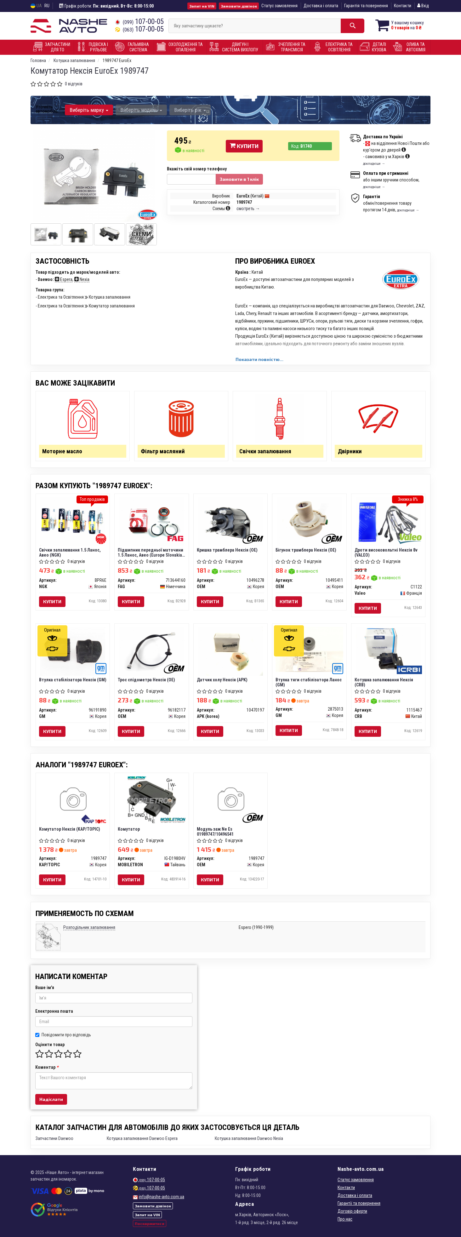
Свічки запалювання (265, 451)
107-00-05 (139, 21)
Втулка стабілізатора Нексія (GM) (72, 679)
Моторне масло (62, 451)
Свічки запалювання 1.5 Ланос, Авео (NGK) (70, 552)
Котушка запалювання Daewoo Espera (142, 1138)
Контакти (402, 5)
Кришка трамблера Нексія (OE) (227, 550)
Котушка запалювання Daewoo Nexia (249, 1138)
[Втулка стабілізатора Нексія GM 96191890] (72, 650)
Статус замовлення (279, 5)
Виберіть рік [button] (190, 110)
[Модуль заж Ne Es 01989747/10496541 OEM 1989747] (231, 799)
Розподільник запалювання (89, 927)
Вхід (423, 5)
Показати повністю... (259, 359)
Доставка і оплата (321, 5)
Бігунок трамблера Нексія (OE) (306, 550)
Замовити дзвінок (239, 6)
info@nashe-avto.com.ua (161, 1196)
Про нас (345, 1219)
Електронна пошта (54, 1011)
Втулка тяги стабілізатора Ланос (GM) (309, 682)
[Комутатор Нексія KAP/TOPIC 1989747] (73, 799)
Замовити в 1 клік (239, 179)
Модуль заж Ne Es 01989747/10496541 (215, 831)
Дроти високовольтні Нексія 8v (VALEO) (386, 552)
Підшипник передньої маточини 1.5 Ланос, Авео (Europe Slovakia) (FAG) (151, 552)
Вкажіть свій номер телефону (197, 168)
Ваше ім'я (44, 987)
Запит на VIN (201, 6)
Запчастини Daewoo (54, 1138)
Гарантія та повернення (366, 5)
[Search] (352, 26)
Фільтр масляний (163, 451)
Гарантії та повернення (359, 1203)
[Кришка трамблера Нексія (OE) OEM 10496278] (230, 521)
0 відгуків (74, 83)
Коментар (46, 1067)
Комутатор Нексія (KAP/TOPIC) (69, 829)
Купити (244, 145)
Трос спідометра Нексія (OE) (146, 679)
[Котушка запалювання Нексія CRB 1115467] (388, 650)
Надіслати (51, 1099)
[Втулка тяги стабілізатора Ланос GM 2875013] (309, 648)
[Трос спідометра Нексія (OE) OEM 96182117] (151, 650)
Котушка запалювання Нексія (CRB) (384, 682)
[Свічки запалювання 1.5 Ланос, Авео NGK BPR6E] (72, 521)
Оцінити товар (50, 1044)
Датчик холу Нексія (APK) (222, 679)
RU (46, 5)
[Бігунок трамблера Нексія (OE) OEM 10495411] (309, 521)
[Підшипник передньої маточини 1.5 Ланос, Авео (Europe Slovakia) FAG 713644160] (151, 521)
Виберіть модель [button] (141, 110)
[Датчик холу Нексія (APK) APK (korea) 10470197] (230, 650)
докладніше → (374, 164)
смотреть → (248, 208)
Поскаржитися (149, 1223)
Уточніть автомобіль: (47, 109)
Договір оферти (352, 1211)
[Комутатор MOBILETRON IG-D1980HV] (151, 800)
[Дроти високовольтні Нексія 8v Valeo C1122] (388, 521)
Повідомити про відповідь (63, 1034)
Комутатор (129, 829)
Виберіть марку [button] (89, 110)
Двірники (350, 451)
